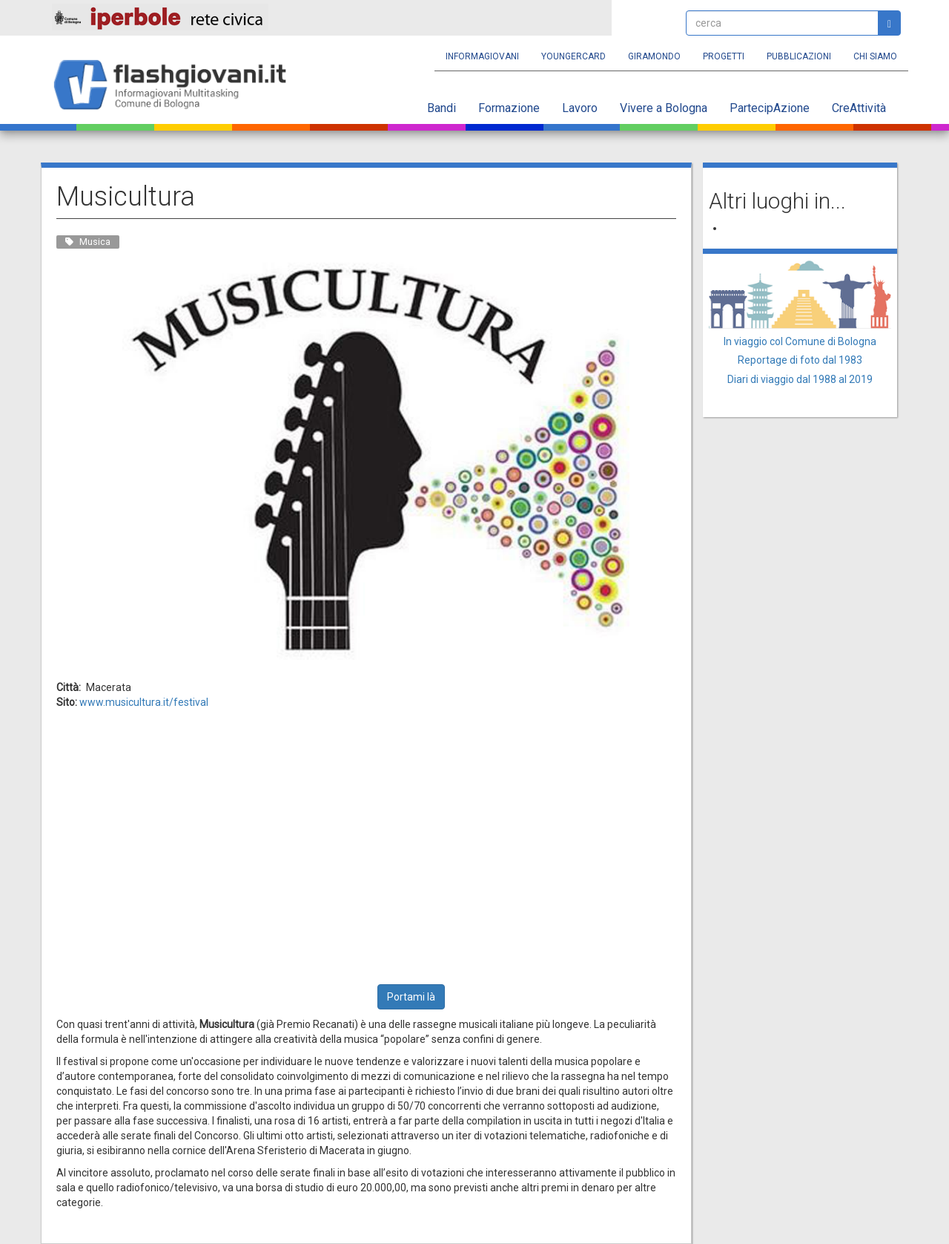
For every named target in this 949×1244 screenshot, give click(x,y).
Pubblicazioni (799, 56)
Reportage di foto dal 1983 (800, 360)
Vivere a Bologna (663, 108)
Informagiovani (482, 56)
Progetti (723, 56)
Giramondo (654, 56)
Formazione (509, 108)
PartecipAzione (770, 108)
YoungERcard (573, 56)
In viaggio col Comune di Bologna (800, 341)
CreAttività (859, 108)
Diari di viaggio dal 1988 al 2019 (800, 379)
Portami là (411, 997)
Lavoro (580, 108)
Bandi (441, 108)
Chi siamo (875, 56)
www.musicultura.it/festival (143, 702)
